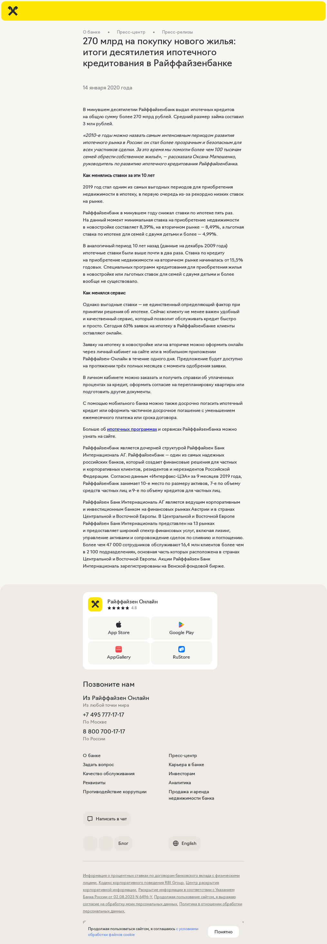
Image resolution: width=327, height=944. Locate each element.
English (184, 843)
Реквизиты (94, 782)
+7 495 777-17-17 (103, 714)
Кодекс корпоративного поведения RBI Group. (142, 882)
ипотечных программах (132, 429)
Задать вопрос (98, 764)
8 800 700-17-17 (104, 731)
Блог (123, 843)
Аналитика (180, 782)
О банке (92, 755)
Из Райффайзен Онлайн (116, 698)
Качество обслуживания (108, 773)
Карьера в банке (186, 764)
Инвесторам (182, 773)
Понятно (223, 932)
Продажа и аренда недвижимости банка (191, 795)
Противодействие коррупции (114, 792)
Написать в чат (107, 819)
